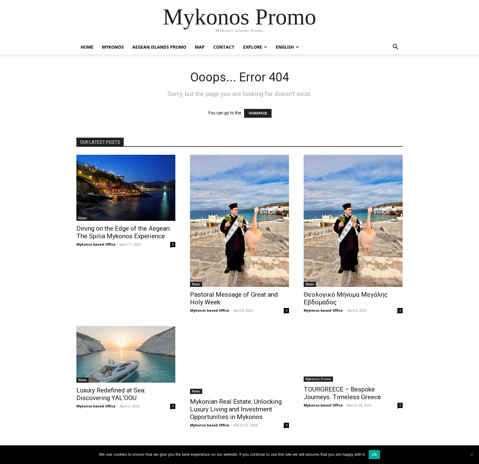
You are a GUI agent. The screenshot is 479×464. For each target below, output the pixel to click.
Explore (255, 47)
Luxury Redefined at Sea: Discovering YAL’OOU (110, 394)
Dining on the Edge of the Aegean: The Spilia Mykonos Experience (123, 232)
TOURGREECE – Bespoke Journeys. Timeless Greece (342, 393)
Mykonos (113, 47)
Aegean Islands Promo (159, 47)
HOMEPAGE (258, 113)
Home (87, 47)
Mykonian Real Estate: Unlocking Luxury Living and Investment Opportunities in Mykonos (236, 409)
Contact (224, 47)
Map (200, 47)
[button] (395, 47)
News (82, 218)
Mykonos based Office (95, 244)
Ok (374, 454)
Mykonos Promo (318, 379)
